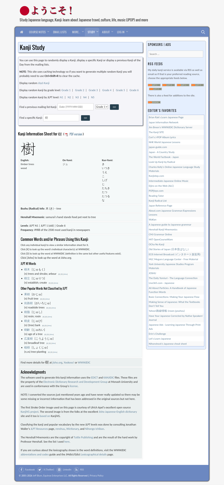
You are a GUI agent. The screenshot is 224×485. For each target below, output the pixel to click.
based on (45, 416)
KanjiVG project (30, 411)
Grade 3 (93, 90)
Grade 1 (66, 90)
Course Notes (37, 32)
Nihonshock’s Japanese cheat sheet (168, 343)
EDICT (94, 377)
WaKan (152, 219)
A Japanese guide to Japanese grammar (170, 224)
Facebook (30, 469)
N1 (61, 97)
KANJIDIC (108, 377)
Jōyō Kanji (43, 83)
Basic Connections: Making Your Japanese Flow (174, 297)
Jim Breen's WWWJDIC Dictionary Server (170, 127)
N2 (69, 97)
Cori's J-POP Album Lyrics (162, 137)
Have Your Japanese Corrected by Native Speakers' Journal (176, 318)
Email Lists (60, 32)
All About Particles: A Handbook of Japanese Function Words (173, 290)
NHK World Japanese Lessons (164, 142)
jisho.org (57, 362)
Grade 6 (134, 90)
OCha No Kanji (156, 244)
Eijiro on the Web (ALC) (161, 186)
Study (91, 32)
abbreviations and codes (35, 454)
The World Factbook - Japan (164, 157)
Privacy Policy (96, 475)
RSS (82, 469)
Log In (121, 32)
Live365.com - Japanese (161, 283)
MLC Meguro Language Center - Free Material (173, 259)
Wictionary (72, 429)
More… (76, 32)
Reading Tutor (156, 195)
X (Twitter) (49, 469)
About (106, 32)
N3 (77, 97)
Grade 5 (120, 90)
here (67, 441)
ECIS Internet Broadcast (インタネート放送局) (174, 254)
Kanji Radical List (158, 200)
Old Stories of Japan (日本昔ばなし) (169, 249)
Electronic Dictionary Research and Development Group (75, 382)
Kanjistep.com (156, 176)
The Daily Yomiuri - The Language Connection (173, 278)
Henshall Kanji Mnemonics (163, 229)
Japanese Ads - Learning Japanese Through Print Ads (175, 326)
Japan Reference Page (160, 205)
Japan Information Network (163, 122)
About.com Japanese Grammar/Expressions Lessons (172, 212)
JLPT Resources (39, 429)
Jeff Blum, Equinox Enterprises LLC (50, 475)
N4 (85, 97)
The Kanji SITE (156, 132)
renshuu (60, 429)
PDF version (73, 134)
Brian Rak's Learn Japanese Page (166, 117)
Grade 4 (107, 90)
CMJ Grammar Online (160, 234)
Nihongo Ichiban (94, 429)
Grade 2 (79, 90)
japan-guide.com (158, 147)
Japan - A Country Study (162, 152)
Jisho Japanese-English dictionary (118, 411)
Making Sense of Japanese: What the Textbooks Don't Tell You (174, 304)
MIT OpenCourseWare (161, 239)
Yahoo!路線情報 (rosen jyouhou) (167, 311)
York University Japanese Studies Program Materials (171, 266)
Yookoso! (69, 362)
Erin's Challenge (157, 333)
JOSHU (152, 273)
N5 (92, 97)
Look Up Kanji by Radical (162, 162)
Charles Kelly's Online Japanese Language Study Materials (174, 169)
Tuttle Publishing (83, 437)
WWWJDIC (84, 362)
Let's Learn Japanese (160, 338)
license (74, 386)
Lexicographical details (94, 454)
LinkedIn (67, 469)
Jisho (65, 274)
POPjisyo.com (156, 190)
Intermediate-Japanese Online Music (168, 181)
